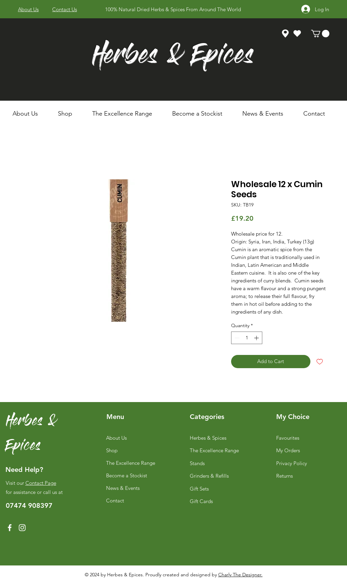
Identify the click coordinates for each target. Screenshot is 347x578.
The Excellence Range (130, 463)
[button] (70, 113)
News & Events (123, 488)
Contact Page (40, 483)
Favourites (287, 438)
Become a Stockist (126, 475)
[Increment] (257, 338)
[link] (320, 33)
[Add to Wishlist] (319, 361)
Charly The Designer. (240, 575)
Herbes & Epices (172, 57)
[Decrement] (236, 338)
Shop (112, 450)
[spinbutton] (247, 338)
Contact (115, 500)
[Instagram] (22, 527)
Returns (284, 476)
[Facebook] (9, 527)
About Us (116, 438)
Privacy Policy (291, 463)
